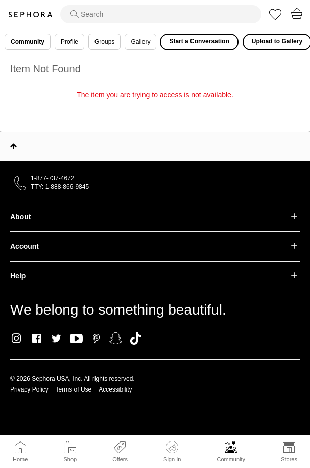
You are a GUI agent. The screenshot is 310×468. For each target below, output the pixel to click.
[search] (160, 14)
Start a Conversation (199, 41)
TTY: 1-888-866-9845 (60, 186)
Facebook (36, 338)
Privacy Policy (29, 389)
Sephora (30, 14)
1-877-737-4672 (52, 178)
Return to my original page (155, 109)
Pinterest (96, 338)
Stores (289, 459)
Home (20, 459)
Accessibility (115, 389)
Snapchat (115, 338)
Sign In (172, 451)
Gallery (140, 41)
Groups (104, 41)
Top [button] (13, 146)
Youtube (76, 339)
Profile (69, 41)
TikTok (135, 338)
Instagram (16, 338)
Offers (120, 459)
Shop (70, 459)
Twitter (56, 338)
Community (231, 459)
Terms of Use (74, 389)
